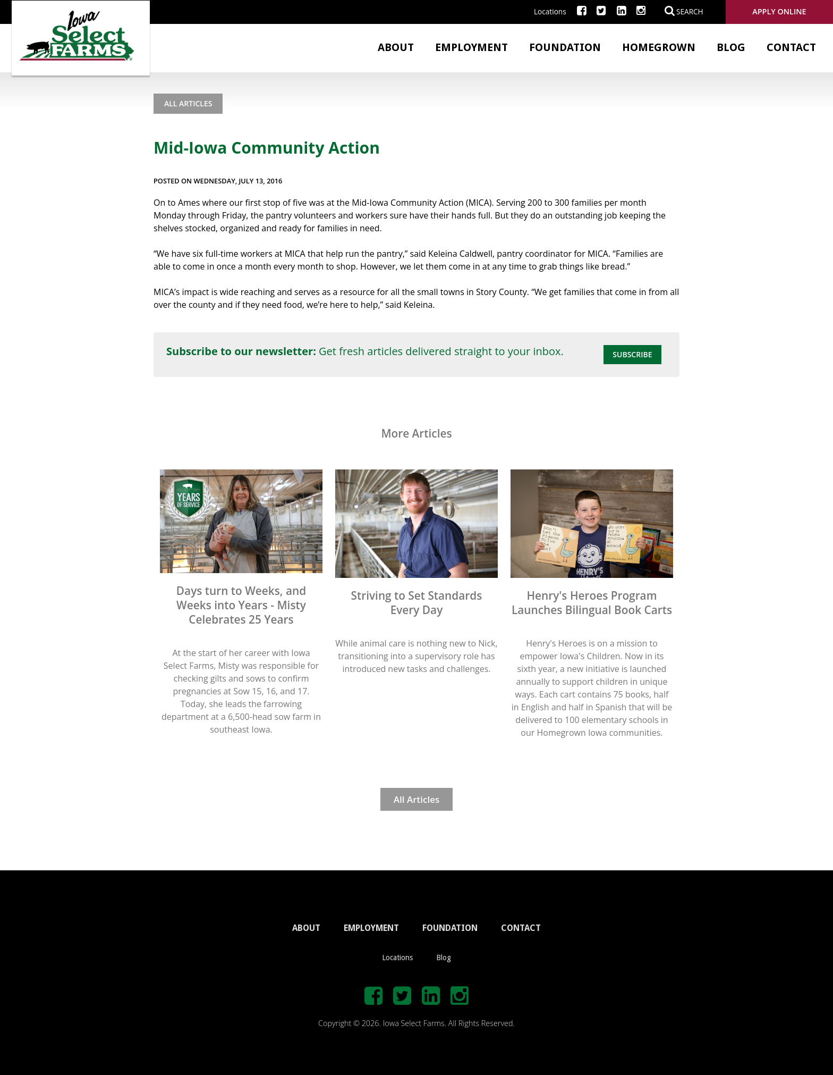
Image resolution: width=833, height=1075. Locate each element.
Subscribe (632, 354)
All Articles (188, 103)
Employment (471, 47)
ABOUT (306, 928)
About (396, 47)
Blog (731, 47)
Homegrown (658, 47)
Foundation (565, 47)
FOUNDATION (450, 928)
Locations (550, 11)
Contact (791, 47)
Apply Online (779, 11)
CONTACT (521, 928)
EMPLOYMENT (371, 928)
